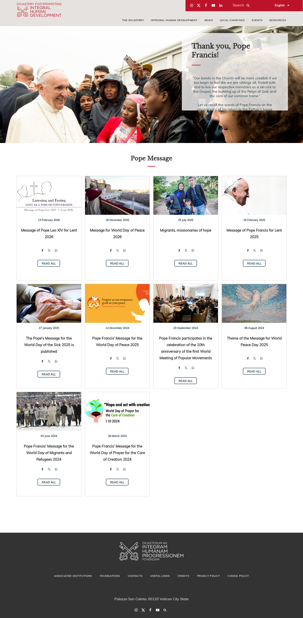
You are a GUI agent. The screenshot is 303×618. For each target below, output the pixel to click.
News (208, 20)
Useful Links (160, 576)
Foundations (110, 576)
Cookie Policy (238, 576)
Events (257, 20)
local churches (232, 20)
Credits (183, 576)
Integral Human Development (174, 20)
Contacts (135, 576)
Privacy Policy (208, 576)
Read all (49, 263)
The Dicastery (133, 20)
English (280, 5)
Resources (277, 20)
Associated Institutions (73, 576)
